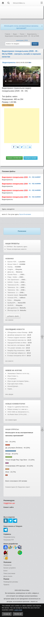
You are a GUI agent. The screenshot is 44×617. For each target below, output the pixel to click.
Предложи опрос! (24, 487)
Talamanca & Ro (13, 285)
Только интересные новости (16, 249)
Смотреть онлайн (30, 158)
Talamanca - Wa (13, 290)
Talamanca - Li (12, 292)
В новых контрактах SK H (16, 355)
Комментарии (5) (11, 487)
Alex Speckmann (13, 279)
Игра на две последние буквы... (19, 381)
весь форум (9, 394)
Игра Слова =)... (13, 376)
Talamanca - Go (13, 287)
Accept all (7, 614)
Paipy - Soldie (12, 277)
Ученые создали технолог (17, 337)
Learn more (18, 610)
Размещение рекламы (11, 582)
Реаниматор (7, 565)
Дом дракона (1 (13, 308)
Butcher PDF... (12, 262)
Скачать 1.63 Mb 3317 (14, 158)
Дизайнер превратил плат (17, 335)
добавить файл (13, 316)
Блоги (5, 571)
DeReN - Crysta (13, 282)
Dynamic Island (13, 295)
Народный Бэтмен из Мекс (17, 343)
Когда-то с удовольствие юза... (18, 407)
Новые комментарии (15, 404)
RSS (26, 40)
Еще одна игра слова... (16, 384)
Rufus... (10, 300)
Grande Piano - (13, 274)
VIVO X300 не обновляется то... (19, 412)
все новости (9, 361)
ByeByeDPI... (12, 303)
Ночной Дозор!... (13, 386)
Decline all (17, 614)
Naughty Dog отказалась (16, 350)
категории (19, 40)
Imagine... (11, 269)
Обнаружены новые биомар (17, 332)
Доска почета (8, 576)
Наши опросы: (12, 429)
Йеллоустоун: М (13, 310)
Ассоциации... (12, 378)
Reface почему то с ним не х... (18, 409)
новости (20, 329)
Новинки (9, 259)
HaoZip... (11, 267)
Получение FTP (9, 540)
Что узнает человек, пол (16, 348)
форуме (18, 370)
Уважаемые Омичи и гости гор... (19, 373)
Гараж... (10, 389)
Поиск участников (9, 573)
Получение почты (9, 537)
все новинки (9, 320)
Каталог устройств (9, 568)
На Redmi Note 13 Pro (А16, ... (18, 414)
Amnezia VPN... (13, 297)
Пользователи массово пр (17, 340)
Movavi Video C (13, 264)
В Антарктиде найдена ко (16, 353)
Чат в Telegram (8, 105)
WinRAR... (11, 305)
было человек (25, 214)
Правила (6, 584)
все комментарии (11, 420)
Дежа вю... (11, 272)
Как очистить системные (16, 345)
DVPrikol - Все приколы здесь (17, 246)
